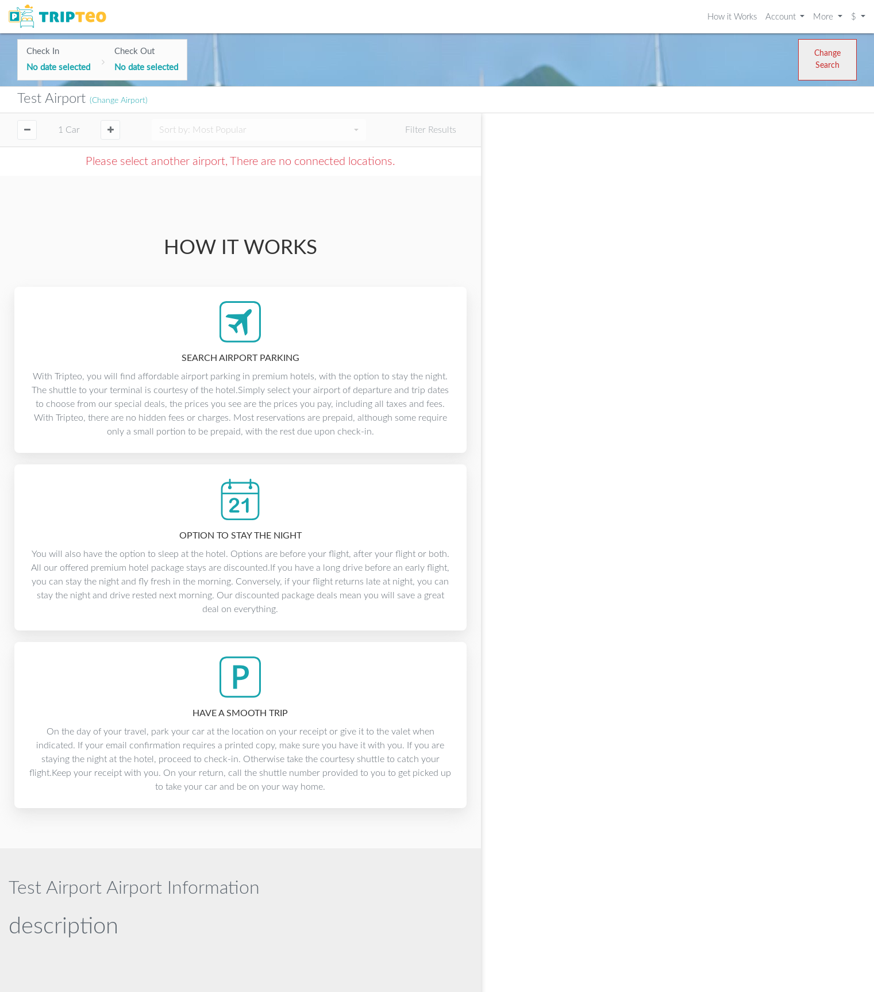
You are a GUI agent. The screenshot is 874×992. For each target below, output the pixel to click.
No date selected (58, 67)
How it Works (732, 17)
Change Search (827, 59)
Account (781, 17)
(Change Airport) (119, 101)
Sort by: (203, 129)
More (824, 17)
